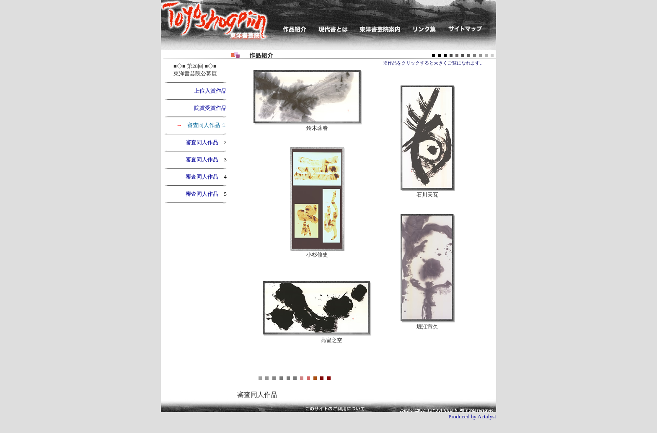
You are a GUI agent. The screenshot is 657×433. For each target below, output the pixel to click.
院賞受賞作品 (210, 108)
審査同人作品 (205, 142)
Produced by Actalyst (472, 416)
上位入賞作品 (208, 91)
